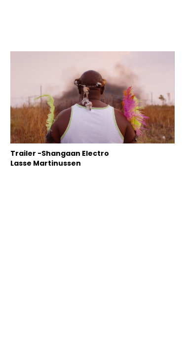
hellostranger (92, 19)
